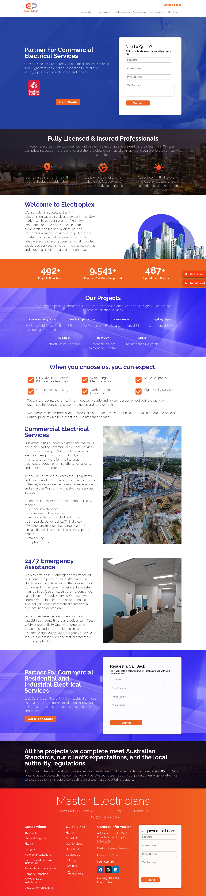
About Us (87, 12)
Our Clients (173, 12)
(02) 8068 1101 (108, 855)
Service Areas (157, 12)
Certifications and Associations (130, 12)
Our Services (103, 12)
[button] (87, 12)
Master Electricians (103, 800)
